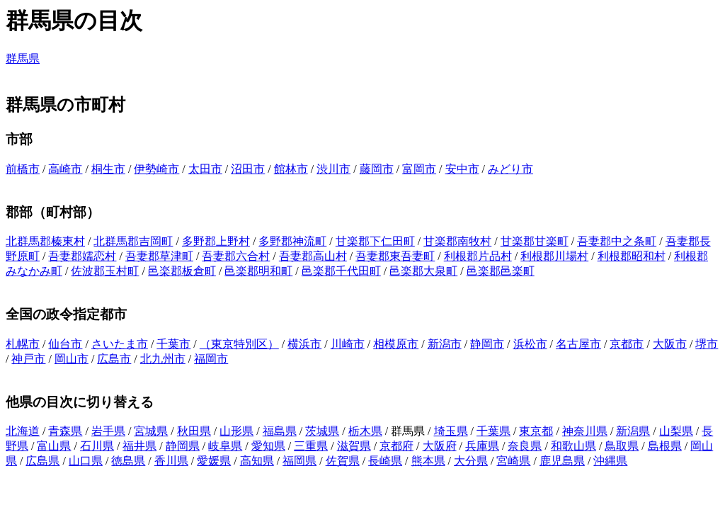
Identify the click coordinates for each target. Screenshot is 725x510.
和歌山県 (573, 446)
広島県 (42, 461)
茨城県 (322, 431)
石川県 (97, 446)
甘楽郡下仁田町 (375, 241)
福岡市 (211, 359)
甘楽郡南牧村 (457, 241)
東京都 (536, 431)
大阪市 (670, 344)
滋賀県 (354, 446)
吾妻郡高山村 (313, 256)
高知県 (257, 461)
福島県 (280, 431)
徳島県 (128, 461)
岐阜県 (225, 446)
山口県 (86, 461)
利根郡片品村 (478, 256)
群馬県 (23, 58)
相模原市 (395, 344)
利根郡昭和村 (632, 256)
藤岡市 (377, 169)
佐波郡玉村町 (105, 271)
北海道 (23, 431)
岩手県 (108, 431)
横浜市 (304, 344)
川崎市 (348, 344)
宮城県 (151, 431)
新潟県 (633, 431)
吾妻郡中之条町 (616, 241)
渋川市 (333, 169)
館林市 (291, 169)
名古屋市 (578, 344)
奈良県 (525, 446)
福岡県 (299, 461)
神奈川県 (584, 431)
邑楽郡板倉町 (182, 271)
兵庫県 (482, 446)
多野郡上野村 (216, 241)
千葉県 (493, 431)
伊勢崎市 (156, 169)
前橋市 (23, 169)
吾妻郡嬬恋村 (82, 256)
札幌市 (23, 344)
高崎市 (65, 169)
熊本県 (428, 461)
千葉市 (173, 344)
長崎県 (385, 461)
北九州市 (162, 359)
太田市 (205, 169)
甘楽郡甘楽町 (535, 241)
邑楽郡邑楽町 (501, 271)
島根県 (665, 446)
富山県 (54, 446)
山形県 (236, 431)
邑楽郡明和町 (258, 271)
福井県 (139, 446)
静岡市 (487, 344)
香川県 (171, 461)
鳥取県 (622, 446)
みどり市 (510, 169)
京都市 (627, 344)
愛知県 (268, 446)
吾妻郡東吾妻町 (395, 256)
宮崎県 (513, 461)
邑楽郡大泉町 (423, 271)
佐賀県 (343, 461)
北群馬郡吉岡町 (133, 241)
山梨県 (676, 431)
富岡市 (419, 169)
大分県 (471, 461)
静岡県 (183, 446)
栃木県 (365, 431)
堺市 (706, 344)
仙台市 (65, 344)
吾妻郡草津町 (159, 256)
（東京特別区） (239, 344)
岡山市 (72, 359)
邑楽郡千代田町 (341, 271)
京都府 (396, 446)
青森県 (65, 431)
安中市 (462, 169)
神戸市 (28, 359)
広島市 (114, 359)
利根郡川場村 (554, 256)
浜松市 (530, 344)
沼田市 (248, 169)
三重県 (311, 446)
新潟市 (445, 344)
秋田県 (194, 431)
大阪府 (440, 446)
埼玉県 (451, 431)
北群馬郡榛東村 (45, 241)
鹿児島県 (562, 461)
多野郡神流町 (292, 241)
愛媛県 (214, 461)
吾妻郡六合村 (236, 256)
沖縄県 (610, 461)
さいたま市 (119, 344)
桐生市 (108, 169)
